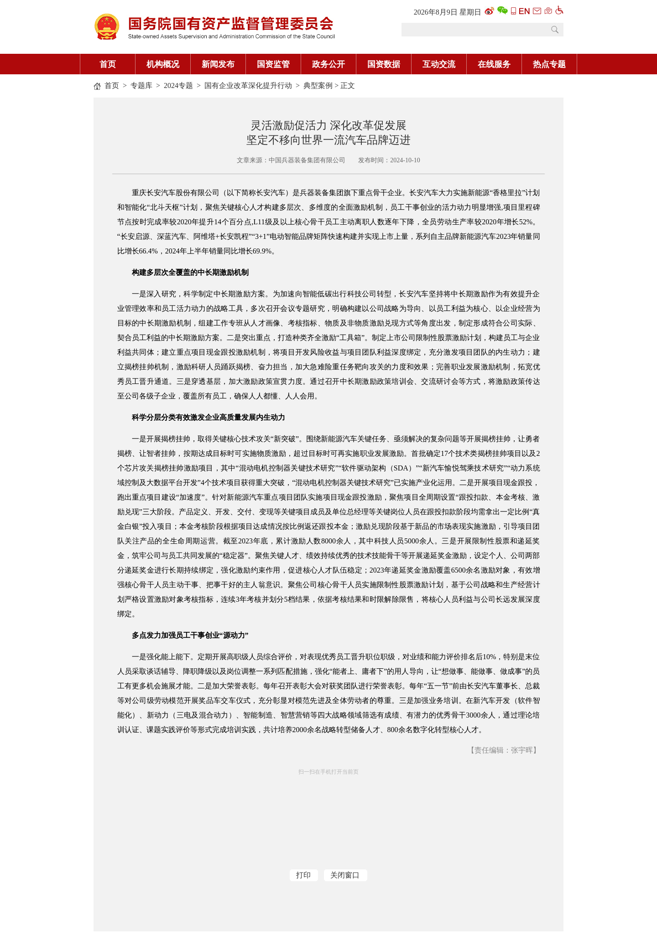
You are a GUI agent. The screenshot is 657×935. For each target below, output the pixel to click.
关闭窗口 (345, 875)
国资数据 (383, 64)
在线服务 (494, 64)
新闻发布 (218, 64)
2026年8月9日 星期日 (447, 12)
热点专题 (549, 64)
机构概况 (162, 64)
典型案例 (318, 85)
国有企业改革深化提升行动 (248, 85)
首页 (107, 64)
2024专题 (178, 85)
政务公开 (328, 64)
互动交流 (438, 64)
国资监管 (273, 64)
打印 (303, 875)
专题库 (141, 85)
